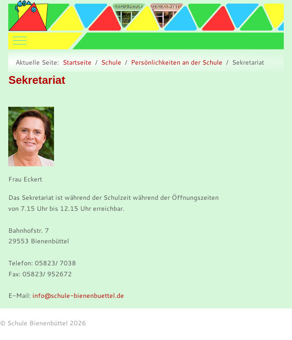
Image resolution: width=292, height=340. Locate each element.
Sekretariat (36, 80)
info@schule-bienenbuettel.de (78, 295)
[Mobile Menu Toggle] (15, 38)
